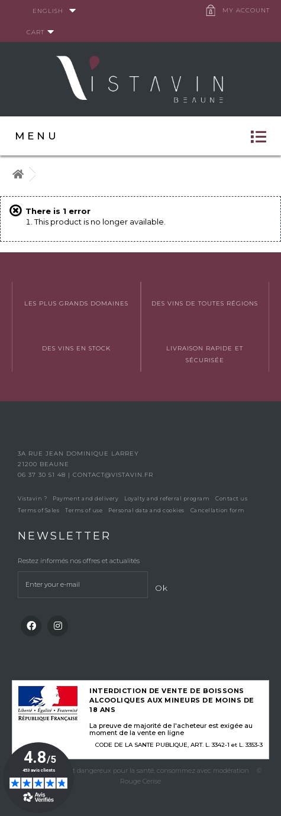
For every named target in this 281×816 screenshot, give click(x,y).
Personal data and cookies (146, 510)
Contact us (231, 498)
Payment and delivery (85, 498)
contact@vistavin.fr (113, 475)
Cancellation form (217, 510)
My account (246, 10)
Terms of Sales (38, 510)
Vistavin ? (32, 498)
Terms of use (83, 510)
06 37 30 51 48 (43, 475)
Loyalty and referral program (166, 498)
